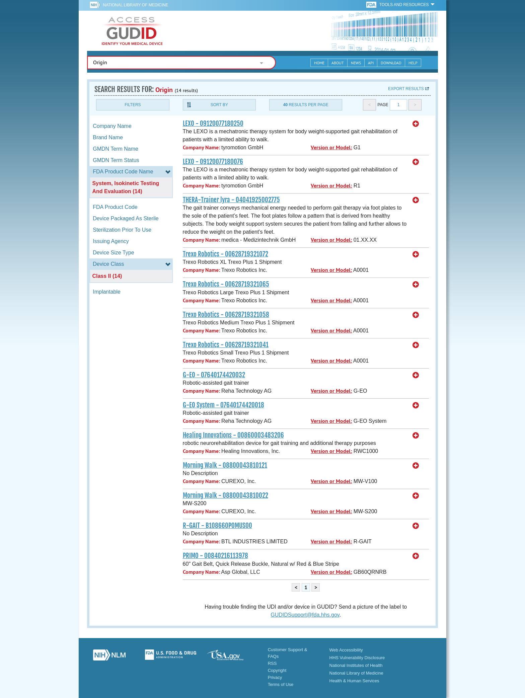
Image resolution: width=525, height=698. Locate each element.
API (371, 62)
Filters (133, 104)
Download (391, 62)
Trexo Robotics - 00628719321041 (226, 345)
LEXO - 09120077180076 (213, 162)
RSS (272, 663)
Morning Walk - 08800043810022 (225, 495)
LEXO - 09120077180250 (213, 124)
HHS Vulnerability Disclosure (357, 657)
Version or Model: (331, 147)
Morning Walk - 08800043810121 (225, 465)
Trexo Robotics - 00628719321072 (225, 254)
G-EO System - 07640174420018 (223, 405)
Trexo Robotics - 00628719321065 (226, 284)
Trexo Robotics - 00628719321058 (226, 315)
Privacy (275, 677)
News (356, 62)
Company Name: (201, 147)
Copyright (277, 670)
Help (413, 62)
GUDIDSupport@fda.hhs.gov (305, 615)
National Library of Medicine (135, 5)
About (337, 62)
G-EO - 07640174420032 (214, 375)
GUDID (132, 31)
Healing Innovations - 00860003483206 (233, 435)
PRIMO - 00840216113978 (215, 556)
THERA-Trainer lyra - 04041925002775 (231, 200)
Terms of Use (281, 684)
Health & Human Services (354, 680)
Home (319, 62)
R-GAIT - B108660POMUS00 (217, 526)
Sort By (219, 104)
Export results (406, 88)
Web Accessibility (346, 649)
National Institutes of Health (356, 665)
